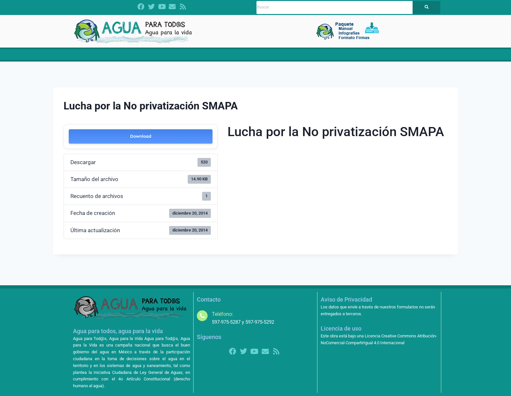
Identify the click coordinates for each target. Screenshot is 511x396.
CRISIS (204, 57)
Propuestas (236, 57)
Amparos (363, 57)
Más (390, 57)
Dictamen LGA (121, 57)
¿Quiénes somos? (165, 57)
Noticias (295, 57)
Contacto (413, 57)
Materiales (269, 57)
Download (140, 141)
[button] (165, 57)
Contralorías (327, 57)
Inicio (94, 57)
